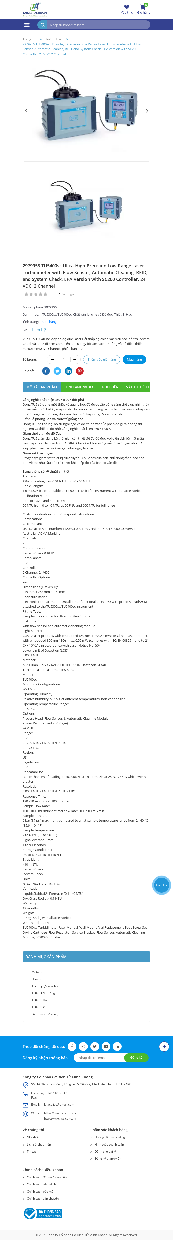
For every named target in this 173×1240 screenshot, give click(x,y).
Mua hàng (134, 359)
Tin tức (31, 1151)
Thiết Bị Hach (41, 1000)
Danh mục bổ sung (45, 1014)
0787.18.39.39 (57, 1093)
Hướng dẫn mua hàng (110, 1137)
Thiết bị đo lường (43, 993)
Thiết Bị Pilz (40, 1007)
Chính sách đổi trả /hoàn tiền (47, 1177)
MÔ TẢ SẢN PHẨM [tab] (41, 387)
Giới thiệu (33, 1137)
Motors (37, 972)
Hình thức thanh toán (109, 1144)
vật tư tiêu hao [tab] (141, 387)
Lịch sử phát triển (39, 1144)
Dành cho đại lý (105, 1151)
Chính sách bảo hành (41, 1184)
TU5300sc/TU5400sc (57, 314)
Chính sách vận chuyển (43, 1198)
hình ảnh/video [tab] (80, 387)
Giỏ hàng (143, 9)
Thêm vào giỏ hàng (102, 359)
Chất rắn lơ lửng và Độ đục (93, 314)
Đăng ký (136, 1057)
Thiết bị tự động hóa (45, 986)
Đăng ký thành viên (108, 1158)
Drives (36, 979)
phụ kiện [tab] (110, 387)
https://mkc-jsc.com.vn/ (60, 1113)
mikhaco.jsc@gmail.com (57, 1104)
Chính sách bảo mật (40, 1191)
